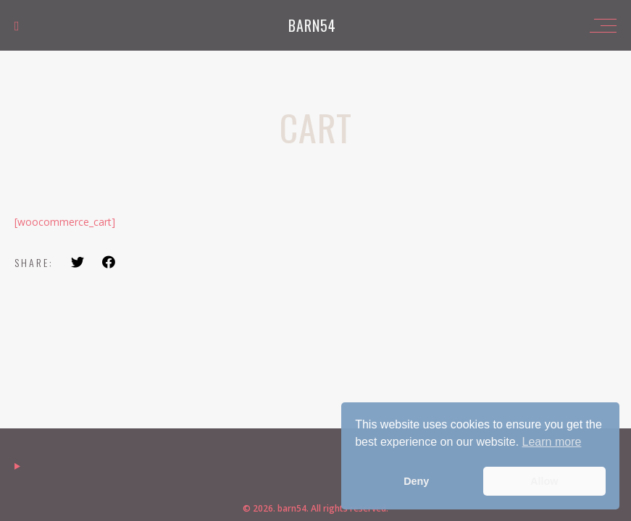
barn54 (312, 25)
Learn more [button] (552, 442)
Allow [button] (544, 481)
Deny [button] (416, 481)
